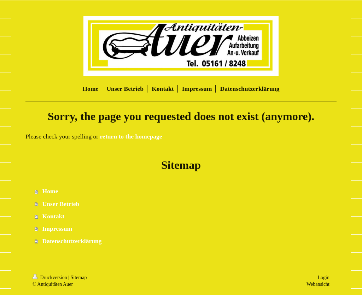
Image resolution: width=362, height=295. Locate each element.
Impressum (57, 228)
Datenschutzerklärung (72, 240)
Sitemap (79, 277)
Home (50, 191)
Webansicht (317, 284)
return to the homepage (131, 136)
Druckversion (50, 277)
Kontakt (53, 216)
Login (323, 277)
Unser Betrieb (61, 203)
